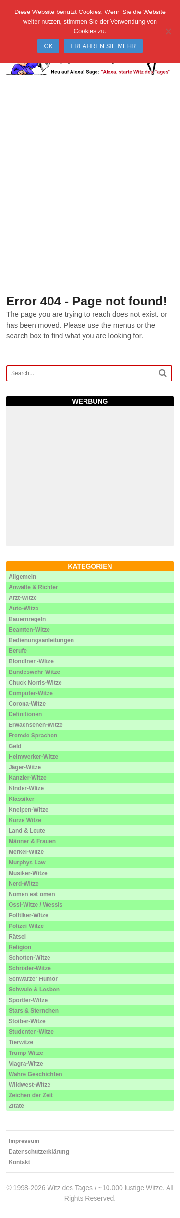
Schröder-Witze (30, 968)
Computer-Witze (31, 693)
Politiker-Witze (28, 915)
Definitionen (25, 714)
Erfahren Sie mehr (103, 46)
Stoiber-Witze (27, 1021)
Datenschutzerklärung (39, 1151)
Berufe (18, 650)
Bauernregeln (27, 619)
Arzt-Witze (23, 598)
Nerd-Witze (24, 883)
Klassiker (21, 799)
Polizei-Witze (26, 926)
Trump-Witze (26, 1053)
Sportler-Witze (28, 1000)
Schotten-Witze (29, 957)
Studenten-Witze (31, 1031)
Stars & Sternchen (34, 1010)
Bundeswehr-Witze (34, 672)
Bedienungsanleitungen (41, 640)
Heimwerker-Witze (33, 756)
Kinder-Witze (26, 788)
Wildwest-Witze (29, 1084)
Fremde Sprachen (33, 735)
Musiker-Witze (28, 873)
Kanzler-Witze (28, 777)
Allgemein (22, 576)
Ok (48, 46)
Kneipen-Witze (28, 809)
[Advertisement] (90, 196)
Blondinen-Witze (31, 661)
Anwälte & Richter (33, 587)
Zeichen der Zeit (31, 1095)
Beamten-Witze (29, 629)
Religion (20, 947)
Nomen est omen (32, 894)
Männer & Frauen (32, 841)
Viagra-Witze (26, 1063)
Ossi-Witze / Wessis (35, 904)
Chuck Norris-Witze (35, 682)
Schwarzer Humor (33, 979)
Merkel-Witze (26, 852)
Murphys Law (27, 862)
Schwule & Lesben (34, 989)
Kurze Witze (25, 820)
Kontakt (19, 1162)
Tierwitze (21, 1042)
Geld (15, 746)
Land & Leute (27, 830)
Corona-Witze (27, 703)
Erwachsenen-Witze (36, 725)
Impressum (24, 1141)
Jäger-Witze (25, 767)
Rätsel (17, 936)
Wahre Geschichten (35, 1074)
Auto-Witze (24, 608)
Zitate (16, 1106)
